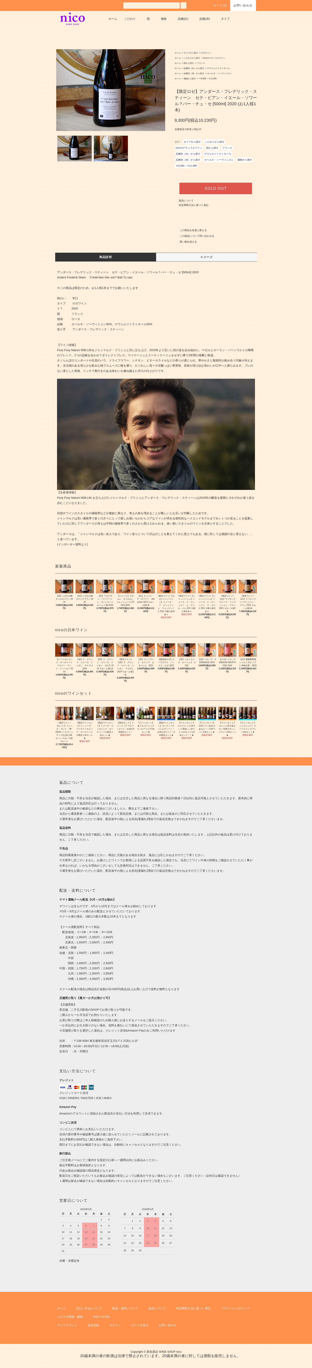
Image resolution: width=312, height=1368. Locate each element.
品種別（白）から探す (194, 68)
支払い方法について (89, 1308)
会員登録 (93, 1325)
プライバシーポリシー (235, 1308)
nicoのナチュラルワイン (214, 58)
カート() (217, 5)
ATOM (106, 1316)
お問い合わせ (243, 5)
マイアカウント (67, 1325)
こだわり (130, 18)
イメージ (206, 257)
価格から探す (190, 78)
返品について (186, 200)
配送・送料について (125, 1308)
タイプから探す (191, 53)
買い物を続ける (186, 241)
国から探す (189, 63)
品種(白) (183, 18)
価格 (164, 18)
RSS (96, 1316)
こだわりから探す (192, 58)
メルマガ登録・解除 (70, 1316)
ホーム (113, 18)
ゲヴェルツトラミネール (218, 68)
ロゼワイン (206, 53)
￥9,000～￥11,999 (208, 78)
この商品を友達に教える (191, 230)
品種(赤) (204, 18)
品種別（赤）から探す (194, 73)
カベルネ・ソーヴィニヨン (219, 73)
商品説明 (105, 257)
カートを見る (139, 1325)
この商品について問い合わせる (194, 236)
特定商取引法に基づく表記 (193, 205)
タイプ (225, 18)
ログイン (115, 1325)
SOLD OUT (216, 188)
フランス (201, 63)
